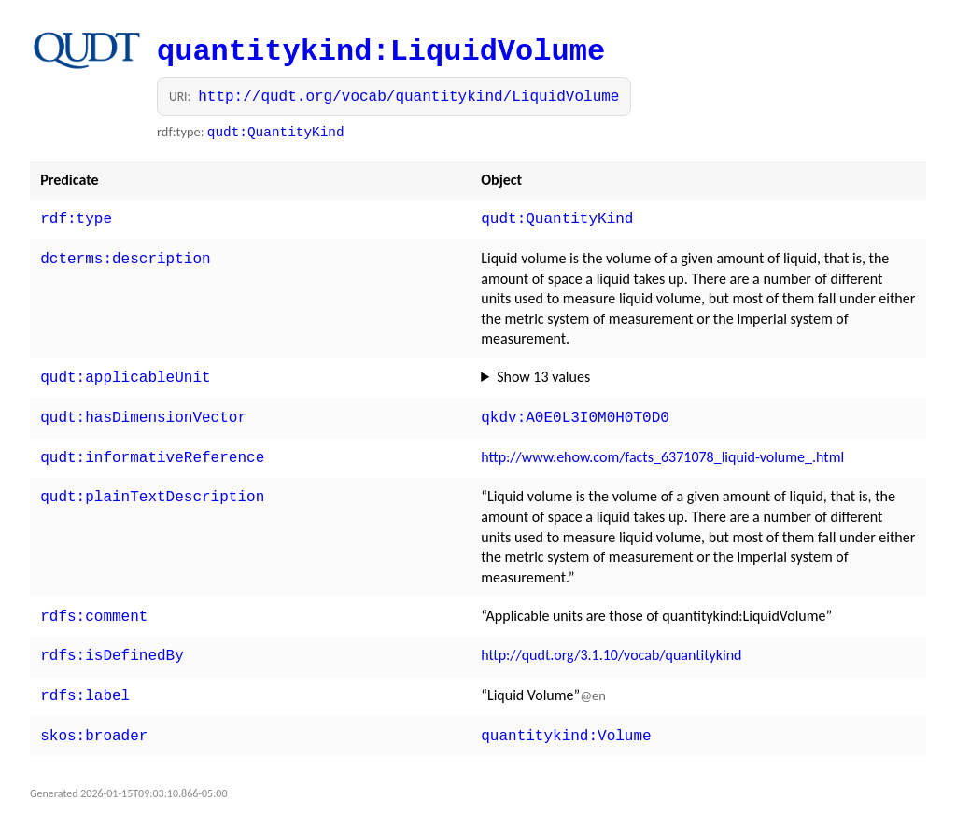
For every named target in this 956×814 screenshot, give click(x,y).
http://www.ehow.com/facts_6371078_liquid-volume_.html (662, 449)
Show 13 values (543, 373)
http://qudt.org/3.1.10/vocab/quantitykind (611, 644)
